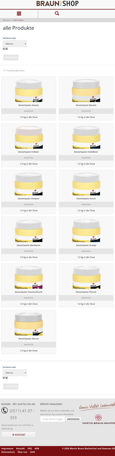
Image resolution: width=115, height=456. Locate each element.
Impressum (7, 448)
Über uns (22, 452)
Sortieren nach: (9, 38)
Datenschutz (8, 452)
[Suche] (57, 14)
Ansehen (28, 111)
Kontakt (18, 434)
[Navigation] (19, 14)
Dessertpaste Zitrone (28, 338)
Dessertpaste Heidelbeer (86, 151)
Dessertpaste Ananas (28, 105)
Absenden (73, 419)
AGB (37, 448)
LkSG (32, 452)
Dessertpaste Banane (86, 105)
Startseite (6, 20)
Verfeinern (11, 57)
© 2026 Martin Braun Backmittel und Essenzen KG (88, 448)
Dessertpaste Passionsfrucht (28, 292)
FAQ (30, 448)
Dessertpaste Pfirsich (86, 292)
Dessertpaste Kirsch (86, 198)
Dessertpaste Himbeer (28, 198)
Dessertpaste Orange (86, 245)
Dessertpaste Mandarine (28, 245)
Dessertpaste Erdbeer (28, 151)
